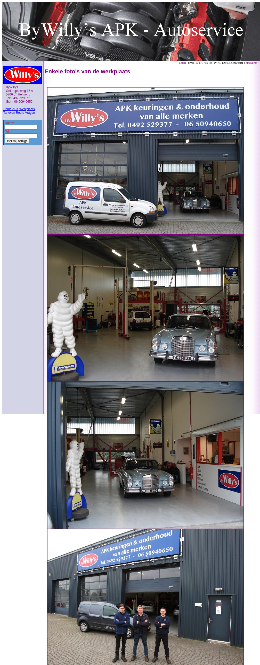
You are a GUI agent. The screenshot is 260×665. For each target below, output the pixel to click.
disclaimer (252, 62)
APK (15, 109)
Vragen (30, 113)
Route (20, 113)
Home (7, 109)
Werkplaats (27, 109)
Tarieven (9, 113)
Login (182, 62)
